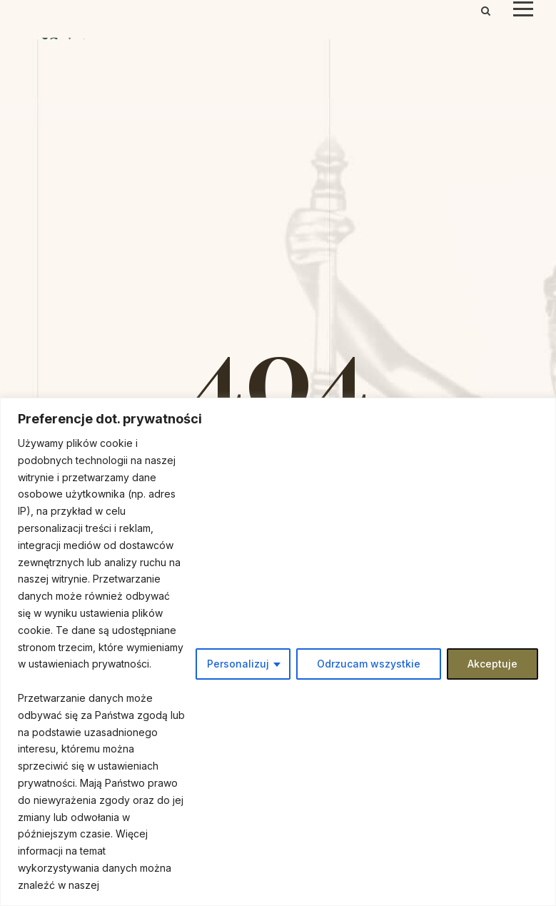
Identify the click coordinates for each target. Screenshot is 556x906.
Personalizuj (238, 664)
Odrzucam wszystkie (368, 664)
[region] (278, 652)
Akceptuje (492, 664)
